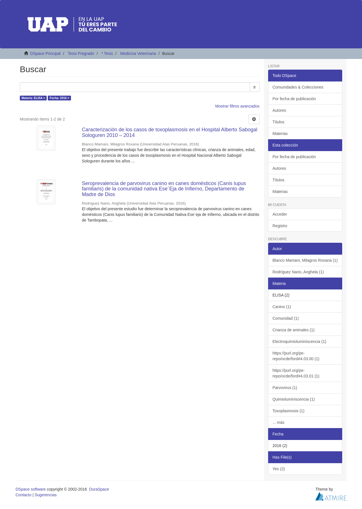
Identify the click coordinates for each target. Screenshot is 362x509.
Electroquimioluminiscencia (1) (299, 341)
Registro (280, 226)
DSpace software (31, 489)
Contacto (23, 495)
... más (279, 422)
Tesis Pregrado (81, 53)
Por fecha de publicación (294, 98)
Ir (254, 87)
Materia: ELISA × (33, 98)
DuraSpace (99, 489)
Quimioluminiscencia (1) (294, 399)
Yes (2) (279, 469)
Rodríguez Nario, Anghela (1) (298, 272)
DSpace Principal (45, 53)
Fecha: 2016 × (59, 98)
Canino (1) (282, 306)
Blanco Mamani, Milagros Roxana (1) (305, 260)
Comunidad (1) (286, 318)
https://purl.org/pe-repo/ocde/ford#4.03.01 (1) (296, 373)
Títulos (279, 122)
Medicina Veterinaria (138, 53)
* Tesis (107, 53)
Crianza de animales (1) (294, 330)
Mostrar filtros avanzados (237, 106)
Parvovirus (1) (285, 387)
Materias (280, 133)
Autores (279, 110)
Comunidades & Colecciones (298, 87)
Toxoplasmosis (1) (289, 411)
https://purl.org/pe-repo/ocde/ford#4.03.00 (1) (296, 356)
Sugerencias (46, 495)
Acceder (280, 214)
